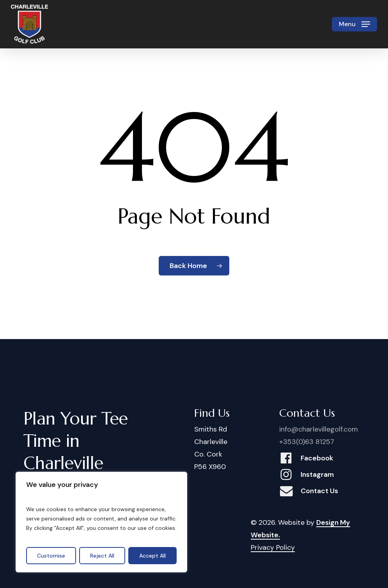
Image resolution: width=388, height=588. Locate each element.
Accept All (152, 555)
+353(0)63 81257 (306, 441)
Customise (51, 555)
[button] (354, 24)
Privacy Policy (273, 547)
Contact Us (319, 491)
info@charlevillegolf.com (318, 429)
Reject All (102, 555)
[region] (101, 522)
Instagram (317, 474)
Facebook (317, 458)
